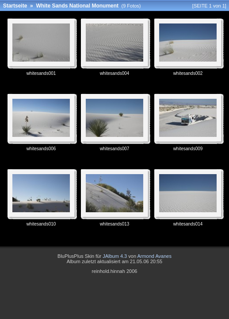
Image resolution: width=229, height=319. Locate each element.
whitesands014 (188, 224)
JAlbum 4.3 (115, 256)
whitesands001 (41, 73)
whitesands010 (41, 224)
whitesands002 (188, 73)
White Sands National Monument (77, 6)
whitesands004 (115, 73)
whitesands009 (188, 148)
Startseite (15, 6)
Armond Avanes (154, 256)
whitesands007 (115, 148)
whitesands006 (41, 148)
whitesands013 (115, 224)
